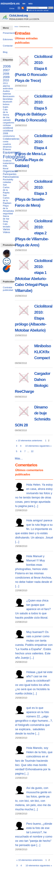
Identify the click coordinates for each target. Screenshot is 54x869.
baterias (7, 93)
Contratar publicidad (8, 288)
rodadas (7, 182)
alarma (6, 86)
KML (5, 166)
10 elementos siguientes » (38, 446)
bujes (5, 107)
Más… (19, 458)
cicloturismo (9, 136)
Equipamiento (12, 152)
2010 (6, 80)
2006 (7, 66)
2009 (6, 77)
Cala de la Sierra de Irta (6, 113)
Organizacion (10, 171)
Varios (6, 229)
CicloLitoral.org (18, 15)
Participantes (9, 174)
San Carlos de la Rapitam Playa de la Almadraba (8, 203)
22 (32, 451)
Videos (6, 232)
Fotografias (14, 156)
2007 (6, 70)
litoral (5, 168)
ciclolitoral (8, 128)
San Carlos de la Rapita (6, 188)
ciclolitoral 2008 (8, 132)
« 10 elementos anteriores (29, 440)
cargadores (8, 122)
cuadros (7, 144)
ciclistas (7, 125)
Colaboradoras (11, 138)
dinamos (7, 146)
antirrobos (8, 88)
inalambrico (8, 163)
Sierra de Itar (6, 217)
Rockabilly (8, 179)
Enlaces (7, 149)
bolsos (6, 104)
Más (30, 4)
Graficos (7, 160)
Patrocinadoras (11, 177)
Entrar (11, 8)
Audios (6, 91)
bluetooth (7, 101)
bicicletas (8, 99)
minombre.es (10, 3)
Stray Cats (5, 222)
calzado (7, 120)
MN (23, 4)
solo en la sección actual (38, 10)
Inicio (16, 26)
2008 (6, 73)
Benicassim (8, 96)
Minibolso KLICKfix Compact (42, 352)
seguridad (8, 213)
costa (5, 141)
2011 (5, 83)
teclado (6, 226)
